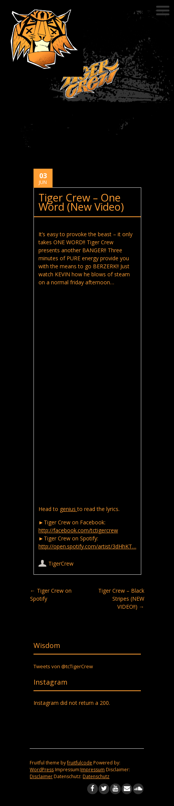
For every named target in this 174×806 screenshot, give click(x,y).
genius (68, 509)
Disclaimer (41, 776)
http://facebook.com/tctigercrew (78, 530)
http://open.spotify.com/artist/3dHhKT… (87, 546)
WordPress (42, 769)
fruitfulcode (79, 762)
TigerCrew (60, 563)
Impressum (92, 769)
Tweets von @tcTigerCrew (63, 666)
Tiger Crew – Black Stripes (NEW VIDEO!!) (121, 598)
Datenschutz (96, 776)
